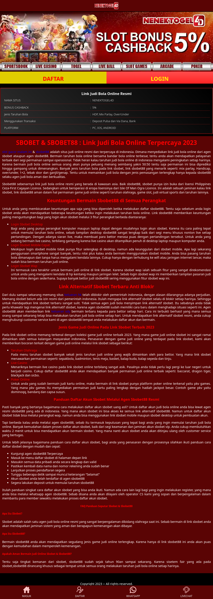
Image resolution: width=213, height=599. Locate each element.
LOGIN (160, 78)
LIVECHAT (186, 592)
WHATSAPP (133, 592)
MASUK (26, 592)
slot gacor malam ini (17, 152)
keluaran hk (72, 295)
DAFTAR (53, 78)
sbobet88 (42, 152)
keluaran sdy (60, 311)
